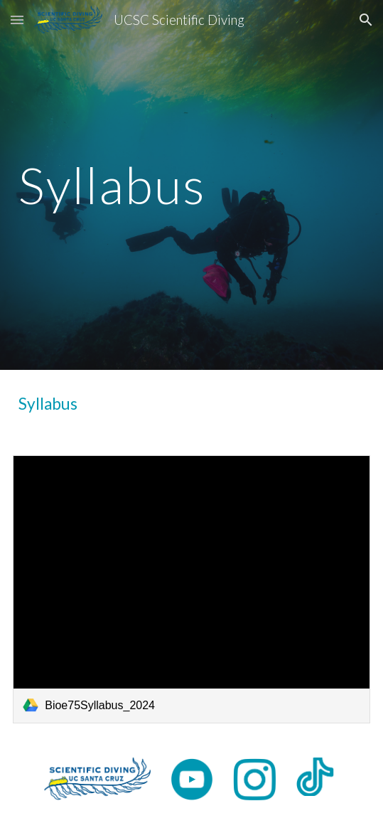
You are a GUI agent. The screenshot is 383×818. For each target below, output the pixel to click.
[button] (17, 19)
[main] (191, 185)
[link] (191, 589)
